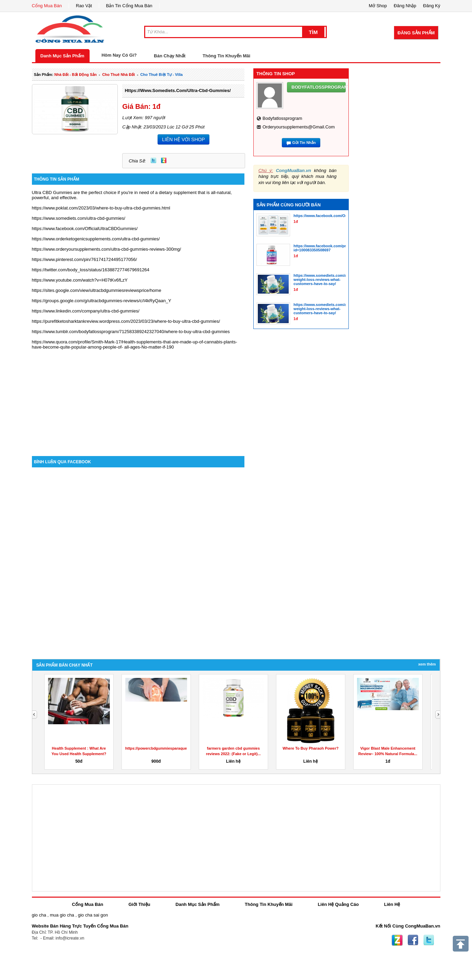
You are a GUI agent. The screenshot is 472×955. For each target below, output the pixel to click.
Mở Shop (378, 5)
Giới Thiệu (139, 904)
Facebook (412, 940)
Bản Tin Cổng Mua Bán (129, 5)
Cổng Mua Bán (47, 5)
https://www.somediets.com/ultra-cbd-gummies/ (178, 90)
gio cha (39, 915)
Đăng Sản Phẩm (416, 32)
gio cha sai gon (93, 915)
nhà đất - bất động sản (75, 74)
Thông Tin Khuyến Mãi (226, 55)
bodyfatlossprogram (282, 118)
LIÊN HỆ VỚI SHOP (183, 139)
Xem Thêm (427, 664)
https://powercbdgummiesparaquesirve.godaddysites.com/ (178, 748)
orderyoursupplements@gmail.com (299, 126)
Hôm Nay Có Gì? (119, 55)
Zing (163, 160)
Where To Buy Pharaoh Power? (310, 748)
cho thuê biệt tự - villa (161, 74)
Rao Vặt (84, 5)
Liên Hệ (392, 904)
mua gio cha (62, 915)
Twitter (153, 160)
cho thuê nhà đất (118, 74)
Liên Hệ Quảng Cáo (338, 904)
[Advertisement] (138, 398)
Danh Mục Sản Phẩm (62, 55)
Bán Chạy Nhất (169, 55)
